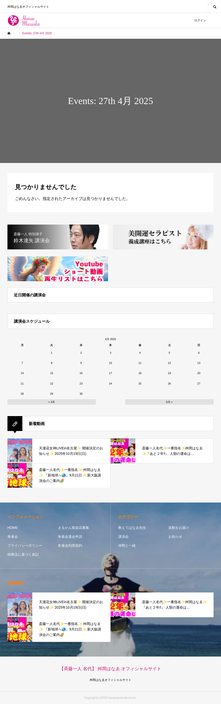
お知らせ (175, 537)
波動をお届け (178, 528)
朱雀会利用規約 (70, 546)
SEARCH (214, 6)
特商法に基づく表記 (23, 554)
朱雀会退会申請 (70, 537)
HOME (12, 528)
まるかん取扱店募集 (73, 528)
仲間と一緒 (127, 546)
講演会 (123, 537)
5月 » (169, 401)
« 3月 (51, 401)
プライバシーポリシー (24, 546)
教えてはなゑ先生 (132, 528)
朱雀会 (12, 537)
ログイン (200, 20)
